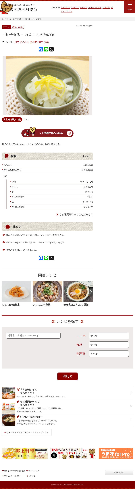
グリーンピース (94, 7)
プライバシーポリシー (12, 476)
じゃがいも (65, 7)
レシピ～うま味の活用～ (109, 30)
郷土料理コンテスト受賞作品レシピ (111, 90)
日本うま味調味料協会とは (14, 471)
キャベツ (83, 7)
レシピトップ (103, 37)
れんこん (24, 42)
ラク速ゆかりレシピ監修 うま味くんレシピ (107, 57)
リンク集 (31, 476)
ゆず (17, 42)
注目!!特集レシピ (104, 49)
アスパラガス (66, 11)
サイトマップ (33, 471)
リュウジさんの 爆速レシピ (108, 65)
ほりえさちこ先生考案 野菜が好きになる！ (106, 82)
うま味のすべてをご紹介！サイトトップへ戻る (28, 432)
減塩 (47, 42)
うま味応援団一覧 (104, 97)
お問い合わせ (119, 472)
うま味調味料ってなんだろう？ (76, 214)
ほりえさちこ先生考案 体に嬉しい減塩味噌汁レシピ (109, 73)
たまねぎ (106, 7)
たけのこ (75, 7)
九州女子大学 (36, 42)
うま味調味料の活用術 (51, 133)
